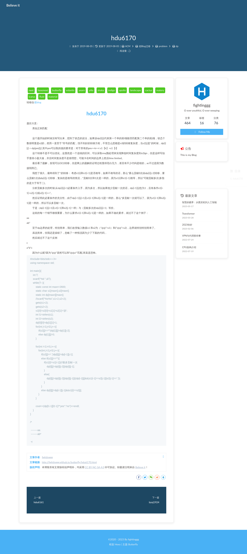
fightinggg (47, 457)
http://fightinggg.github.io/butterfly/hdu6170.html (69, 462)
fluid (41, 96)
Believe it (140, 467)
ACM (127, 46)
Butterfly (133, 544)
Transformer (188, 213)
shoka (101, 90)
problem (163, 46)
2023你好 (187, 224)
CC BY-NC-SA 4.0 (94, 467)
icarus (32, 96)
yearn (82, 90)
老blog (37, 102)
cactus (148, 90)
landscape (135, 90)
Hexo (117, 544)
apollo (122, 90)
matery (160, 90)
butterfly (57, 90)
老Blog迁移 (144, 46)
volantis (70, 90)
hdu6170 (96, 113)
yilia (91, 90)
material (53, 96)
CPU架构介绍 (189, 247)
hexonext (43, 90)
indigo (111, 90)
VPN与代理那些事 (191, 235)
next (31, 90)
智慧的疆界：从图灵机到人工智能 (199, 202)
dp (177, 46)
